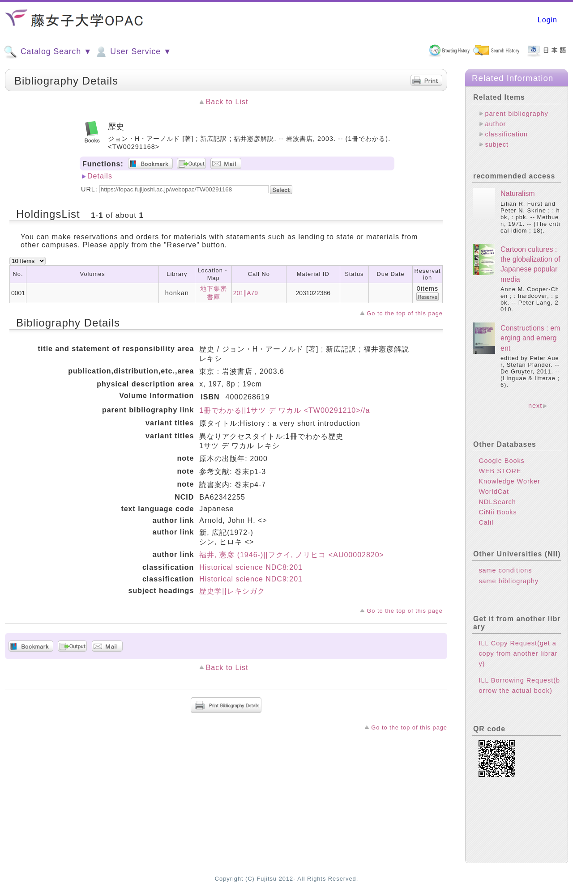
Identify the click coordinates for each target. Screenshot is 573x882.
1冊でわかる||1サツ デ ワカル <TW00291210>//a (284, 410)
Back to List (227, 102)
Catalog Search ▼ (48, 52)
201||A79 (245, 293)
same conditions (505, 570)
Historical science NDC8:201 (251, 567)
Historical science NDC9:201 (251, 579)
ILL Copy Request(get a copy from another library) (518, 653)
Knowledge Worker (509, 481)
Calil (486, 522)
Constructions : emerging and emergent (530, 338)
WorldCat (494, 491)
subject (497, 144)
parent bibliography (516, 113)
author (495, 123)
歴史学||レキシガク (232, 591)
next (535, 405)
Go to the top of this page (405, 313)
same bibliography (509, 581)
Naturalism (517, 193)
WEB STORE (500, 471)
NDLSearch (497, 501)
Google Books (501, 460)
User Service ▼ (132, 52)
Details (99, 176)
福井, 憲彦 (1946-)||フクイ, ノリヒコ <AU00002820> (291, 555)
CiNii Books (498, 512)
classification (506, 134)
